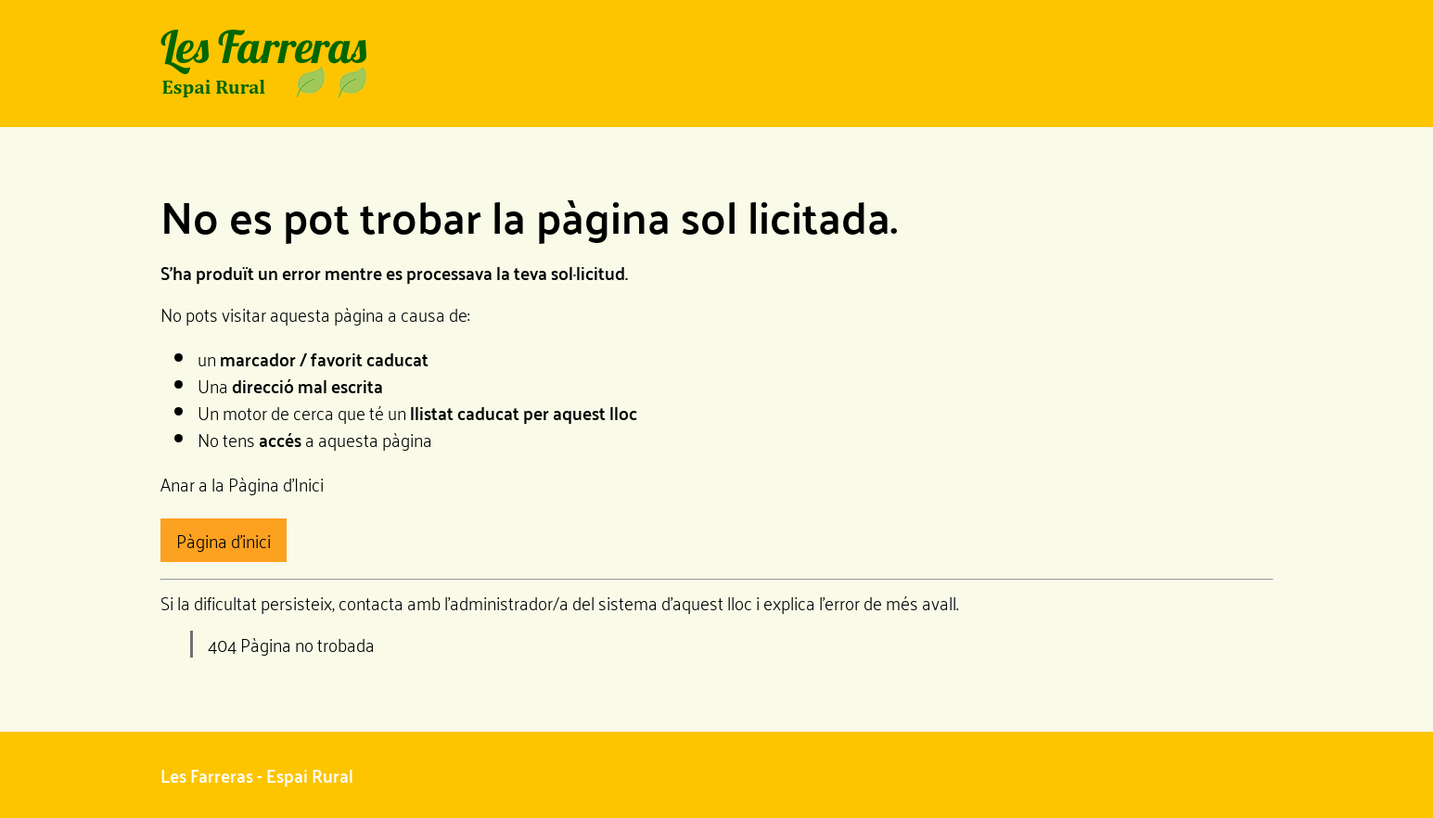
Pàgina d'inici (223, 539)
